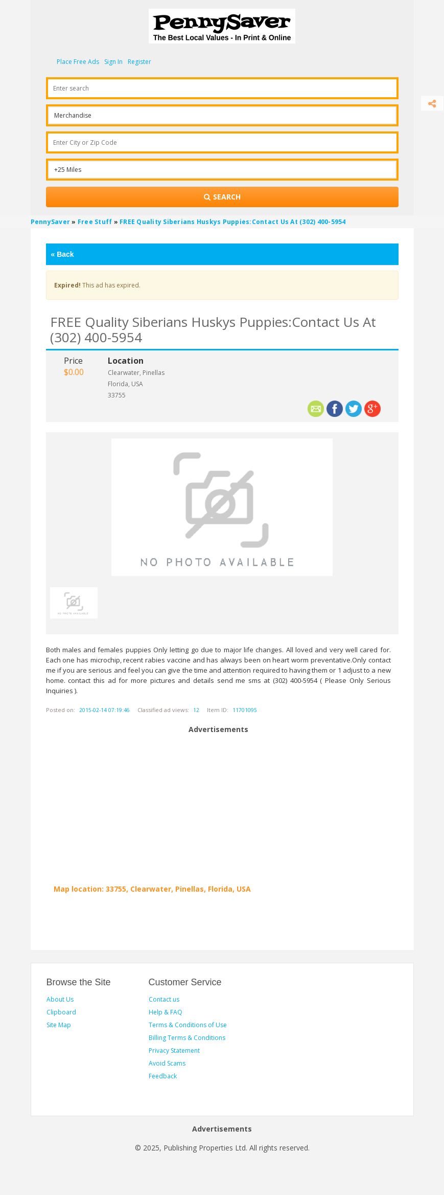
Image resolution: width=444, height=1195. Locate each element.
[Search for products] (222, 197)
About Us (60, 999)
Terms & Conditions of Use (188, 1025)
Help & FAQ (165, 1012)
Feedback (163, 1076)
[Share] (432, 103)
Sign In (113, 61)
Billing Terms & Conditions (187, 1037)
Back (62, 254)
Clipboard (61, 1012)
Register (139, 61)
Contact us (164, 999)
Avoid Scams (167, 1063)
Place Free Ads (78, 61)
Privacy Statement (174, 1050)
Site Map (58, 1025)
